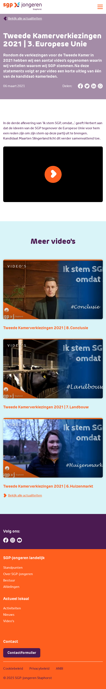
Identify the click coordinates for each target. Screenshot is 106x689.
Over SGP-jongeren (18, 574)
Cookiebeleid (13, 668)
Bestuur (9, 580)
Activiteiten (12, 608)
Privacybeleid (39, 668)
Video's (8, 621)
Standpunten (13, 568)
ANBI (59, 668)
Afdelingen (11, 587)
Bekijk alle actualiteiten (22, 18)
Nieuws (9, 615)
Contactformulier (21, 652)
